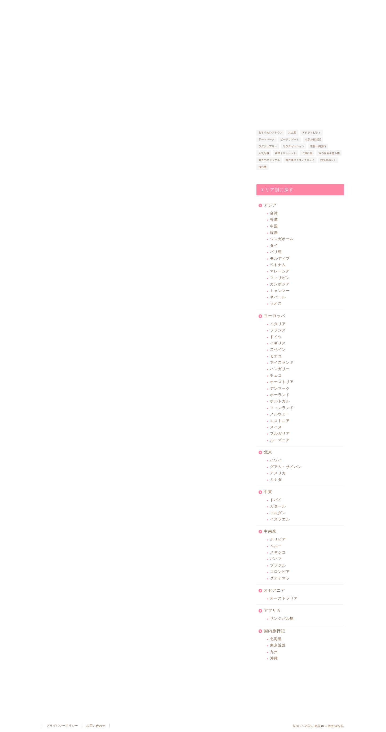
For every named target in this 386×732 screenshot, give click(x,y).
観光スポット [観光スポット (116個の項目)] (328, 160)
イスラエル (280, 519)
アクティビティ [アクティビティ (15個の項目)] (311, 132)
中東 (268, 492)
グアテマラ (280, 578)
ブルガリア (280, 433)
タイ (274, 246)
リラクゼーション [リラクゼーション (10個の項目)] (293, 146)
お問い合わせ (95, 725)
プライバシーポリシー (62, 725)
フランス (278, 330)
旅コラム (201, 6)
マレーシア (280, 271)
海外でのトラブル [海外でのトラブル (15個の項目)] (269, 160)
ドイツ (276, 337)
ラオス (276, 304)
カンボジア (280, 284)
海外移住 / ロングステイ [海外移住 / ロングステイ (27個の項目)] (300, 160)
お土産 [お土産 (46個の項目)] (292, 132)
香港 (274, 220)
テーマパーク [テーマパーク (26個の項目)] (266, 139)
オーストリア (282, 382)
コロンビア (280, 572)
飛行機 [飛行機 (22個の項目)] (263, 166)
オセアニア (274, 590)
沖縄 (274, 658)
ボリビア (278, 539)
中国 (274, 226)
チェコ (276, 376)
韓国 (274, 233)
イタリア (278, 324)
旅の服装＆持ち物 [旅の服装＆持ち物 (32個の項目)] (329, 153)
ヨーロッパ (274, 315)
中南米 (270, 531)
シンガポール (282, 239)
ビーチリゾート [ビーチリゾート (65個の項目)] (289, 139)
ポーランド (280, 395)
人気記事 (138, 6)
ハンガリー (280, 369)
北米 (268, 452)
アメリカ (278, 473)
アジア (270, 205)
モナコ (276, 356)
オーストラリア (284, 598)
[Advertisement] (194, 265)
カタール (278, 506)
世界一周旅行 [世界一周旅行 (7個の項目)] (318, 146)
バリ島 (276, 252)
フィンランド (282, 408)
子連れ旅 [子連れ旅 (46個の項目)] (307, 153)
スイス (276, 427)
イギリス (278, 343)
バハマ (276, 559)
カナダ (276, 480)
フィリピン (280, 278)
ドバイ (276, 500)
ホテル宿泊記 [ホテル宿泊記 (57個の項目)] (313, 139)
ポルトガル (280, 401)
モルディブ (280, 259)
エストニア (280, 421)
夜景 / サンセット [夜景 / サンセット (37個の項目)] (285, 153)
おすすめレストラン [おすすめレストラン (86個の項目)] (270, 132)
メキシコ (278, 552)
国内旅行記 (274, 630)
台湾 (274, 213)
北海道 (276, 639)
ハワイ (276, 460)
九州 (274, 652)
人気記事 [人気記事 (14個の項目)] (264, 153)
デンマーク (280, 388)
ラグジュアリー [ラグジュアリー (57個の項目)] (268, 146)
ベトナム (278, 265)
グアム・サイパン (286, 467)
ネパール (278, 297)
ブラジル (278, 565)
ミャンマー (280, 291)
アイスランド (282, 363)
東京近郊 (278, 645)
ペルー (276, 546)
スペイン (278, 350)
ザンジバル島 (282, 619)
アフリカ (272, 610)
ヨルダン (278, 513)
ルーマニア (280, 440)
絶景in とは (74, 6)
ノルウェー (280, 414)
